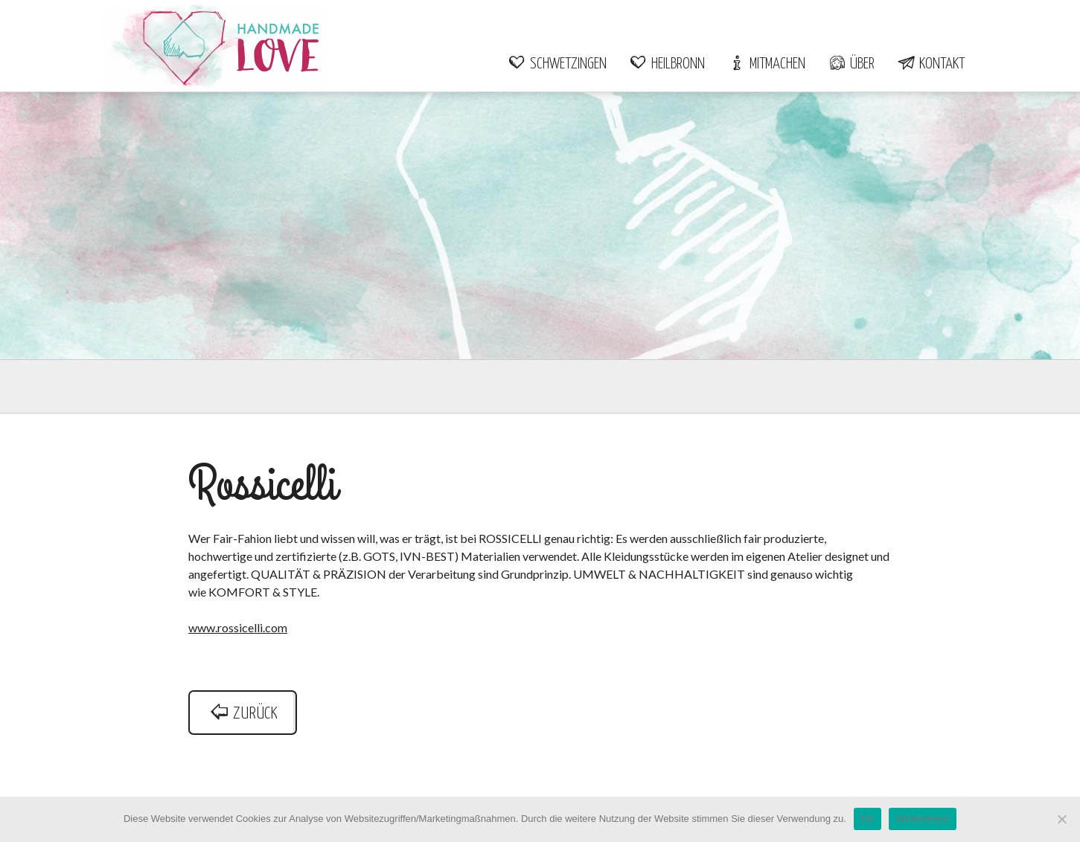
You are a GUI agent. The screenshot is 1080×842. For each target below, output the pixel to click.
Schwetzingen (557, 64)
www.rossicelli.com (237, 627)
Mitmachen (766, 64)
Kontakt (931, 64)
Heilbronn (667, 64)
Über (851, 64)
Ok (867, 818)
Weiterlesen (922, 818)
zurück (243, 713)
